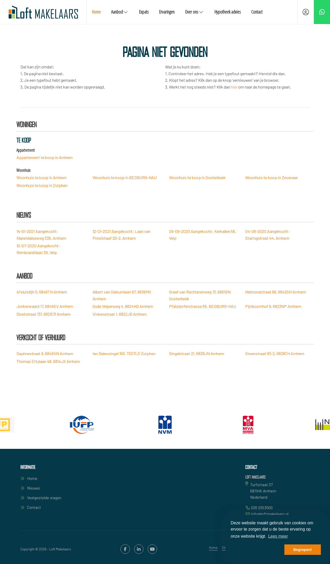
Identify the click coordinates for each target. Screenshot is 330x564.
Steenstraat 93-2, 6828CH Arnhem (274, 353)
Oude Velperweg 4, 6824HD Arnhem (123, 306)
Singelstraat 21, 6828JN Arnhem (196, 353)
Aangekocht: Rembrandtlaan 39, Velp (38, 249)
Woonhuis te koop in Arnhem (41, 177)
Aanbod (120, 12)
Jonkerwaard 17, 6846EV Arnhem (44, 306)
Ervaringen (167, 12)
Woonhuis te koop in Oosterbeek (197, 177)
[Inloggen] (306, 12)
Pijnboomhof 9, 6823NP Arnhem (273, 306)
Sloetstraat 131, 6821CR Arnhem (43, 314)
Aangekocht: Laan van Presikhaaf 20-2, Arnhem (122, 234)
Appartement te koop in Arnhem (44, 157)
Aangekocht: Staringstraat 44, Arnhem (267, 234)
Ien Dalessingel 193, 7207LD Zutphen (124, 353)
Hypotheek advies (227, 12)
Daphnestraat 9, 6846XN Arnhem (44, 353)
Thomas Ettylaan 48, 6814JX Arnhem (48, 361)
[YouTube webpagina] (152, 549)
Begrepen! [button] (302, 550)
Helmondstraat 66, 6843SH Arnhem (275, 291)
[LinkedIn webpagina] (138, 549)
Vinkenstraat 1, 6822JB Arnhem (120, 314)
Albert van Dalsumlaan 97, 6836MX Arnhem (122, 295)
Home (96, 12)
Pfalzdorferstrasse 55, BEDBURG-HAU (202, 306)
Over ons (194, 12)
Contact (256, 12)
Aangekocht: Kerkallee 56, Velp (202, 234)
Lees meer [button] (278, 536)
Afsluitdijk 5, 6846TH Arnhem (41, 291)
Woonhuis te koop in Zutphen (42, 185)
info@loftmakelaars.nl (270, 514)
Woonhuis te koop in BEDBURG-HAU (125, 177)
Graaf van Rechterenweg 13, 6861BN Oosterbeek (200, 295)
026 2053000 (262, 507)
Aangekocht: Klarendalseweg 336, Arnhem (41, 234)
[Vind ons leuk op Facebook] (125, 549)
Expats (144, 12)
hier (234, 86)
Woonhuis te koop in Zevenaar (271, 177)
